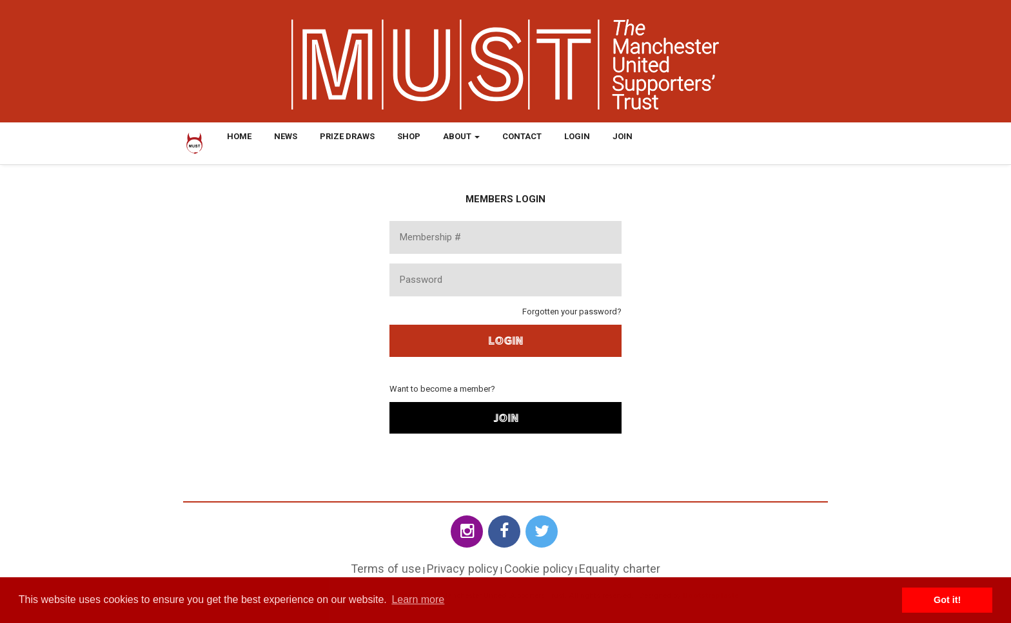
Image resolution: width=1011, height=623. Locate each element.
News (285, 136)
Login (577, 136)
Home (239, 136)
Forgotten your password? (572, 311)
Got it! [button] (947, 600)
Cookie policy (538, 568)
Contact (522, 136)
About (461, 136)
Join (623, 136)
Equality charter (619, 568)
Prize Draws (347, 136)
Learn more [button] (417, 599)
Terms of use (386, 568)
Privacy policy (462, 568)
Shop (408, 136)
